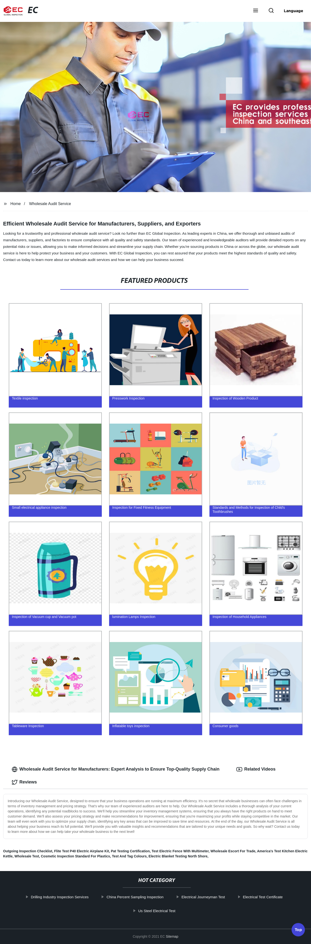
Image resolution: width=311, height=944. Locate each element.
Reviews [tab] (24, 782)
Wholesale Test (26, 856)
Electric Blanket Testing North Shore (177, 856)
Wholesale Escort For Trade (232, 851)
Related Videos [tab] (256, 769)
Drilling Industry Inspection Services (73, 897)
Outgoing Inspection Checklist (27, 851)
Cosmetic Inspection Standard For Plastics (75, 856)
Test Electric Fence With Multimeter (180, 851)
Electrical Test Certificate (276, 897)
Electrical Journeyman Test (217, 897)
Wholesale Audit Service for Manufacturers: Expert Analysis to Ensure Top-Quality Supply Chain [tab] (116, 769)
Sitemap (172, 936)
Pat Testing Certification (130, 851)
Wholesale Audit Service (50, 204)
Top (298, 931)
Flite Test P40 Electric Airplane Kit (81, 851)
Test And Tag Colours (129, 856)
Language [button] (293, 11)
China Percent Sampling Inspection (148, 897)
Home (15, 204)
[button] (255, 11)
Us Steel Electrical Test (170, 911)
